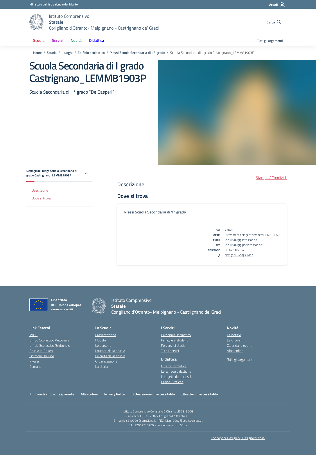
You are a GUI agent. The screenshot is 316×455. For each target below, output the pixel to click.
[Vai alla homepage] (36, 22)
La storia (101, 366)
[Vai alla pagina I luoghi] (67, 52)
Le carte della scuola (110, 356)
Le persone (103, 345)
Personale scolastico (176, 335)
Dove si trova (41, 198)
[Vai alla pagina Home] (37, 52)
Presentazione (105, 335)
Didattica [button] (96, 40)
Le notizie (234, 335)
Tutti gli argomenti (270, 40)
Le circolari (234, 340)
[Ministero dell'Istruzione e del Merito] (53, 4)
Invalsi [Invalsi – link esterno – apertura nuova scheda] (34, 361)
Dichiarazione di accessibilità (153, 394)
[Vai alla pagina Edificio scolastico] (91, 52)
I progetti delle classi (176, 376)
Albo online (235, 350)
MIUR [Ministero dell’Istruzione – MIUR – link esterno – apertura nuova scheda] (33, 335)
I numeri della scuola (110, 350)
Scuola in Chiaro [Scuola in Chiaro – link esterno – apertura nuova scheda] (41, 350)
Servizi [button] (57, 40)
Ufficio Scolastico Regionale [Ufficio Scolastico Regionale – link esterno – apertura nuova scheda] (49, 340)
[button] (59, 173)
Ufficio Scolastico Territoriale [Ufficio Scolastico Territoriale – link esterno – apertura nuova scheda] (49, 345)
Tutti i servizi (170, 350)
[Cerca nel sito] (273, 22)
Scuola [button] (39, 40)
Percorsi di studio (173, 345)
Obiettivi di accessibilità (199, 394)
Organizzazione (106, 361)
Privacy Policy (114, 394)
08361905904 (234, 249)
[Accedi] (277, 4)
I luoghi (100, 340)
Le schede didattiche (176, 371)
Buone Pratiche (172, 381)
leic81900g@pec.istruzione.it (243, 244)
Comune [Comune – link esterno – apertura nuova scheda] (35, 366)
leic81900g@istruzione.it (241, 239)
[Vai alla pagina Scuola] (52, 52)
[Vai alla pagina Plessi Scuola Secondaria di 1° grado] (137, 52)
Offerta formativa (174, 366)
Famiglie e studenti (175, 340)
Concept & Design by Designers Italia (238, 438)
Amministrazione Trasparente (51, 394)
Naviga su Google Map (239, 254)
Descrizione (40, 190)
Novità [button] (76, 40)
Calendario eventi (239, 345)
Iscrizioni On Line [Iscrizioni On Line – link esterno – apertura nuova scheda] (41, 356)
